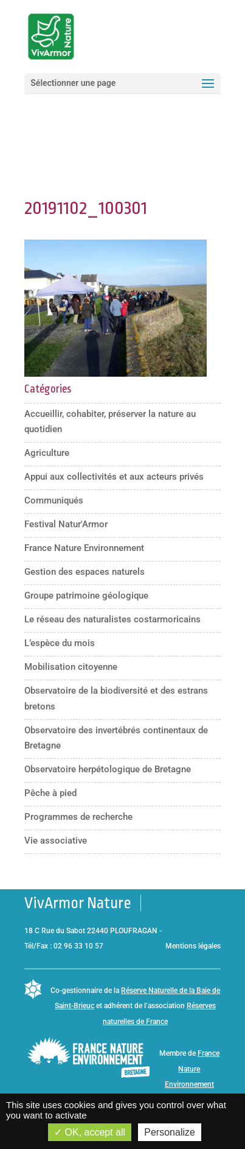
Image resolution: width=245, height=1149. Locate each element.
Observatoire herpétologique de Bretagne (107, 769)
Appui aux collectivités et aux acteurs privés (114, 476)
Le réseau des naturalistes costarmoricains (112, 619)
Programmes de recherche (78, 816)
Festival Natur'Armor (66, 524)
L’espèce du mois (59, 643)
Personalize (169, 1132)
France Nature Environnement (84, 547)
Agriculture (46, 452)
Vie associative (55, 840)
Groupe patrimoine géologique (86, 595)
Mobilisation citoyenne (70, 666)
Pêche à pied (50, 793)
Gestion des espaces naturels (84, 571)
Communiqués (53, 500)
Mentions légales (193, 946)
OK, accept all (89, 1132)
